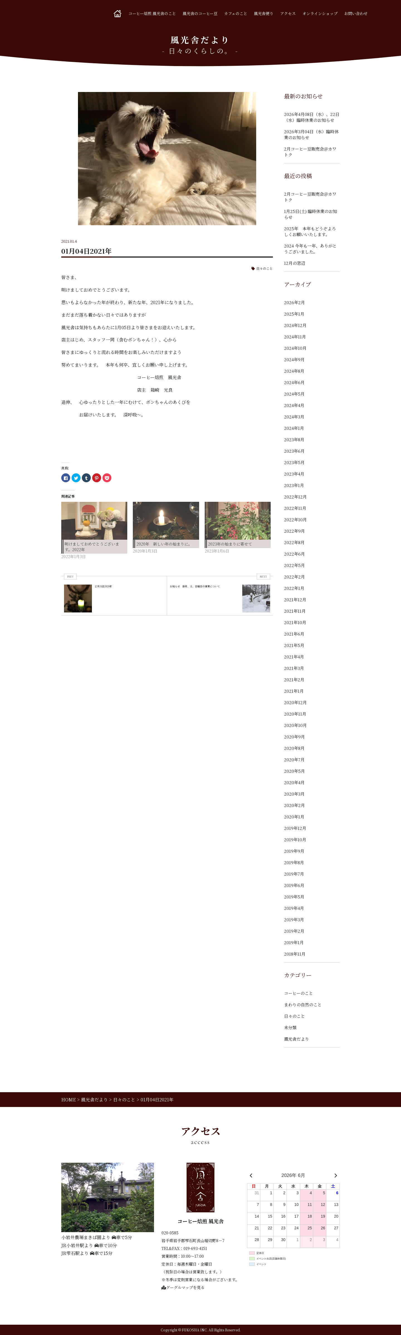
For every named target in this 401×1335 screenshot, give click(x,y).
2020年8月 (294, 748)
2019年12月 (295, 828)
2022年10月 (295, 519)
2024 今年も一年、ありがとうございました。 (310, 249)
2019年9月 (294, 851)
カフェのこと (235, 13)
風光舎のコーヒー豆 (200, 13)
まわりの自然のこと (303, 1004)
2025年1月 (294, 314)
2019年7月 (294, 874)
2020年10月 (295, 725)
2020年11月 (295, 714)
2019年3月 (294, 919)
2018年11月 (294, 954)
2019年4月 (294, 908)
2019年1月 (294, 942)
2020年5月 (294, 771)
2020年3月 (294, 794)
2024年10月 (295, 348)
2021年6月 (294, 634)
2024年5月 (294, 394)
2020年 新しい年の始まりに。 (164, 544)
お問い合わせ (356, 13)
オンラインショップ (320, 13)
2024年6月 (294, 382)
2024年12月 (295, 325)
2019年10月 (295, 839)
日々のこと (264, 268)
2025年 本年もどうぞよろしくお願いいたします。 (310, 231)
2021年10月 (295, 622)
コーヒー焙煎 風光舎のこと (152, 13)
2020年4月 (294, 782)
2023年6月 (294, 451)
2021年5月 (294, 645)
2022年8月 (294, 542)
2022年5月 (294, 565)
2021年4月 (294, 657)
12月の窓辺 (294, 263)
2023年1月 (294, 485)
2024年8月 (294, 371)
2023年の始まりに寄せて (230, 544)
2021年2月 (294, 679)
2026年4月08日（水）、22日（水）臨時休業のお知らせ (311, 117)
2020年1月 (294, 817)
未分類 (290, 1027)
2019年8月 (294, 862)
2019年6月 (294, 885)
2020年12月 (295, 702)
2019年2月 (294, 931)
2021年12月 (295, 599)
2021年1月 (294, 691)
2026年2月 (294, 302)
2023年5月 (294, 462)
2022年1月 (294, 588)
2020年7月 (294, 759)
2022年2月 (294, 577)
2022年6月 (294, 554)
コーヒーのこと (298, 993)
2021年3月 (294, 668)
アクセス (288, 13)
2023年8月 (294, 439)
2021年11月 (295, 611)
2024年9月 (294, 359)
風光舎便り (263, 13)
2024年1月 (294, 428)
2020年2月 (294, 805)
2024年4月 (294, 405)
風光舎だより (296, 1039)
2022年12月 (295, 497)
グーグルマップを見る (183, 1287)
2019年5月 (294, 897)
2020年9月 (294, 737)
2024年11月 (295, 337)
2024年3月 (294, 417)
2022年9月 (294, 531)
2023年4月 (294, 474)
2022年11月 (295, 508)
